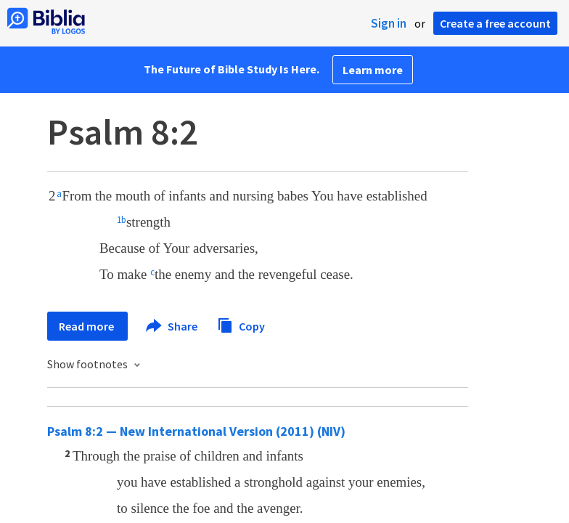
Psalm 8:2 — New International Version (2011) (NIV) (196, 431)
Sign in (388, 23)
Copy (241, 324)
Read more (87, 326)
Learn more (373, 69)
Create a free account (495, 23)
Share (172, 326)
